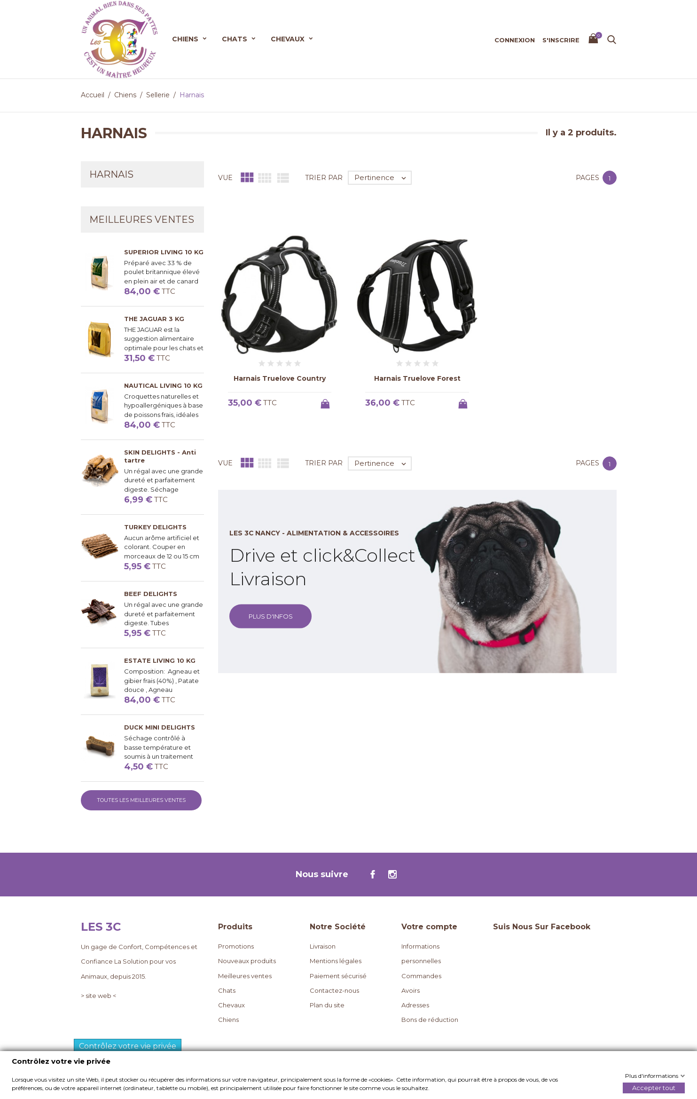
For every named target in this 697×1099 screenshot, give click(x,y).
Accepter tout (653, 1087)
